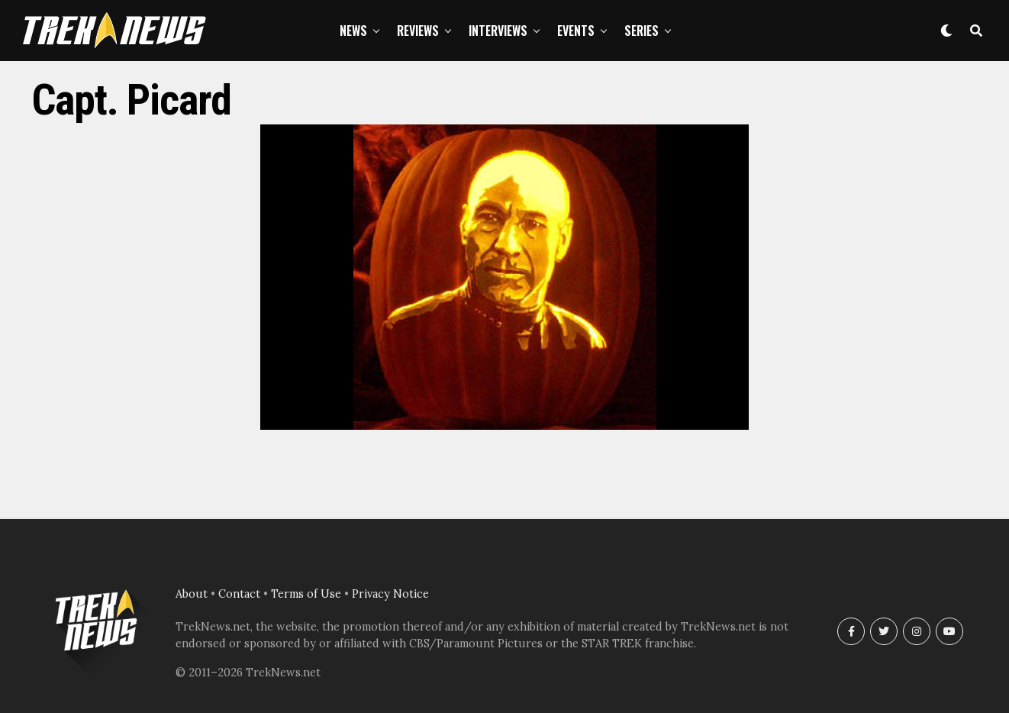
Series (641, 30)
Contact (239, 594)
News (353, 30)
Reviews (418, 30)
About (192, 594)
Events (576, 30)
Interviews (498, 30)
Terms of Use (306, 594)
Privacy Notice (390, 594)
